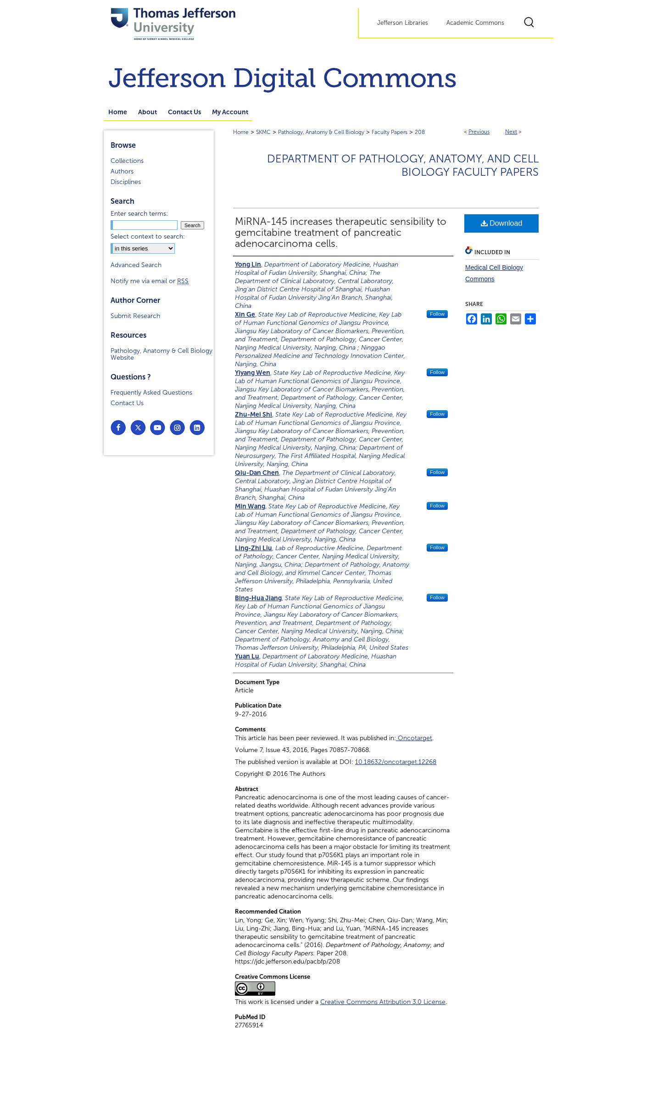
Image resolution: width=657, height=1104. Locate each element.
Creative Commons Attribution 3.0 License (382, 1001)
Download (502, 223)
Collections (127, 160)
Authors (122, 171)
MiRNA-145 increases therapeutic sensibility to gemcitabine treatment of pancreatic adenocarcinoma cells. (340, 232)
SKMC (263, 132)
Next (511, 131)
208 (420, 132)
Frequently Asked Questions (151, 392)
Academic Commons (475, 23)
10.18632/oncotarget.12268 (395, 761)
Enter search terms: (139, 213)
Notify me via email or (150, 281)
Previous (479, 131)
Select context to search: (148, 236)
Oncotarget (414, 738)
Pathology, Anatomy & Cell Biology (321, 132)
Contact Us (127, 403)
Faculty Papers (389, 132)
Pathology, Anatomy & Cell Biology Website (161, 354)
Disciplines (126, 181)
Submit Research (135, 315)
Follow (437, 314)
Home (241, 132)
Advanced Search (136, 265)
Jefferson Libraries (402, 23)
